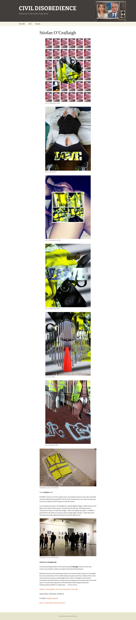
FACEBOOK (66, 589)
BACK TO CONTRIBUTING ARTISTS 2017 (52, 603)
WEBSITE (42, 589)
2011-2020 (22, 24)
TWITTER (59, 589)
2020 (56, 598)
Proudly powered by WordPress (68, 616)
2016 (47, 598)
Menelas (37, 24)
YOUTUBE (75, 589)
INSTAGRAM (50, 589)
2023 (30, 24)
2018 (51, 598)
